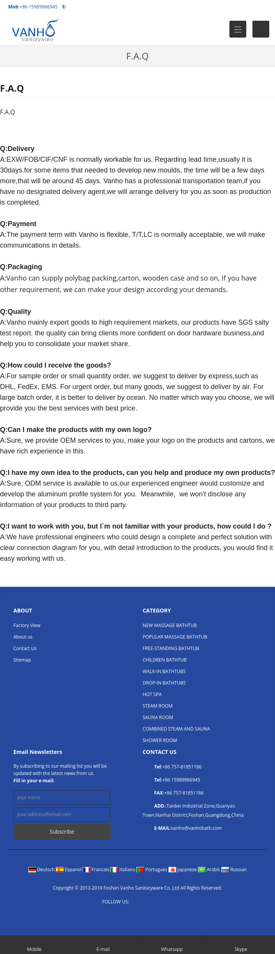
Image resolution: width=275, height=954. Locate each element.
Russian (234, 869)
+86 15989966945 (181, 780)
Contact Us (25, 648)
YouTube (168, 902)
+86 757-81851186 (181, 767)
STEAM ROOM (157, 706)
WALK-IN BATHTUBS (163, 671)
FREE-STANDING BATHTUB (170, 648)
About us (23, 637)
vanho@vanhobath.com (196, 828)
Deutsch (42, 869)
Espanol (69, 869)
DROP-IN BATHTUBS (164, 683)
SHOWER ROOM (159, 740)
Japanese (183, 869)
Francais (97, 869)
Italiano (123, 869)
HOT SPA (151, 694)
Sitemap (22, 660)
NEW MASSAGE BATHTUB (169, 625)
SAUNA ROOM (157, 717)
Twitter (147, 902)
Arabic (210, 869)
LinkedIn (157, 902)
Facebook (137, 902)
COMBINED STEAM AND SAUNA (176, 729)
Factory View (26, 625)
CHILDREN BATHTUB (164, 660)
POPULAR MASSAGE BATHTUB (174, 637)
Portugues (152, 869)
